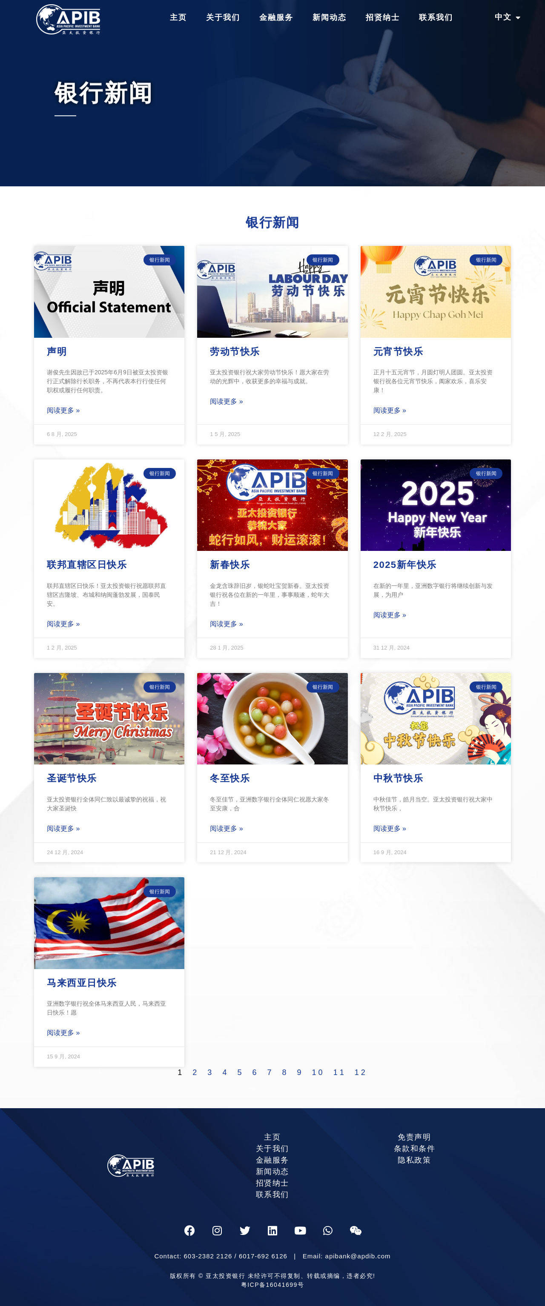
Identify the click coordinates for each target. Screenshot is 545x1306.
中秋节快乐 (398, 778)
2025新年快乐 (405, 564)
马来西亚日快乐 (82, 983)
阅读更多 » (63, 410)
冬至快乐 (230, 778)
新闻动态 (330, 17)
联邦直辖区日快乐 (87, 564)
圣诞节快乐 (72, 778)
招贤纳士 (383, 17)
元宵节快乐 (398, 351)
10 (318, 1072)
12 (361, 1072)
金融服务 (276, 17)
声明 (57, 351)
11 (339, 1072)
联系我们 (436, 17)
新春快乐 (230, 564)
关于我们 (223, 17)
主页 (178, 17)
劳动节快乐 (235, 351)
